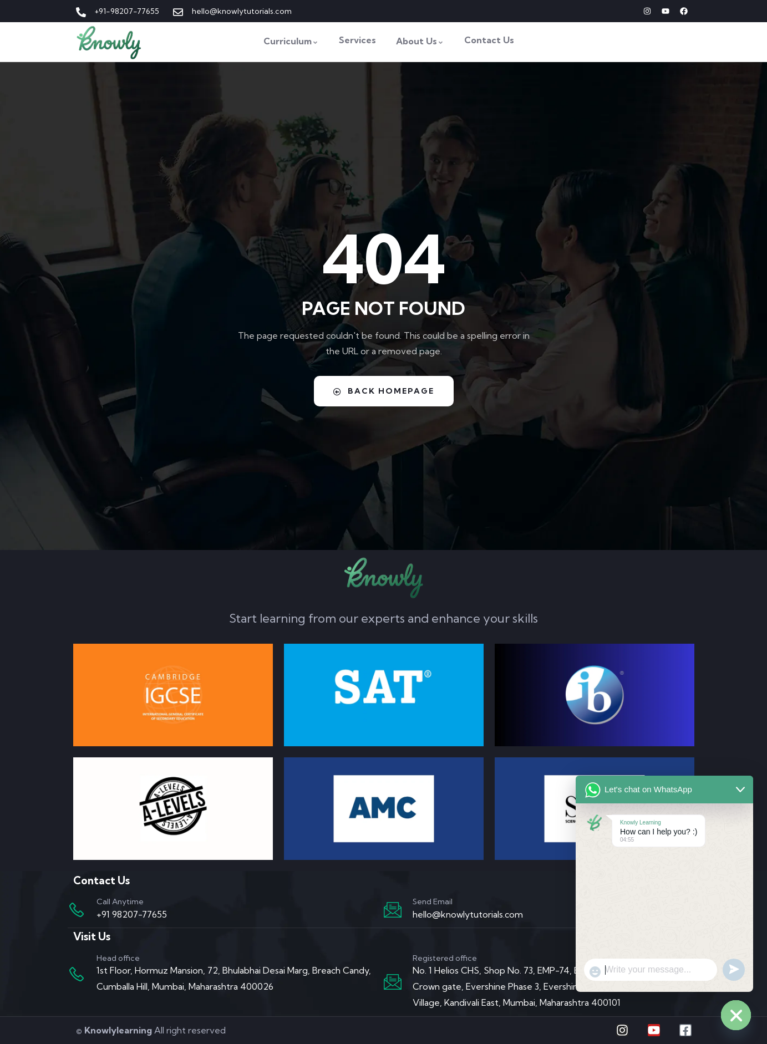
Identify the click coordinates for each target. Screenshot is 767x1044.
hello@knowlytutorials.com (468, 914)
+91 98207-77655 (131, 914)
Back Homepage (383, 391)
